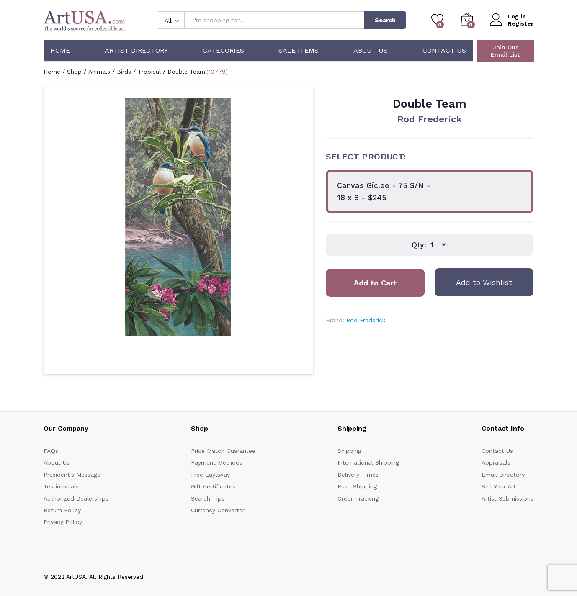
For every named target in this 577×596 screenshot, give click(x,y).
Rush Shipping (357, 486)
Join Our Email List (505, 51)
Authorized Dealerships (76, 498)
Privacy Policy (63, 522)
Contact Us (444, 50)
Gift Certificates (213, 486)
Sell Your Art (499, 486)
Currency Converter (218, 510)
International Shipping (368, 462)
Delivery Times (358, 474)
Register (520, 23)
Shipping (349, 450)
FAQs (51, 450)
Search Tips (207, 498)
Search (385, 20)
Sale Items (298, 50)
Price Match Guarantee (223, 450)
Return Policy (62, 510)
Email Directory (503, 474)
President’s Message (72, 474)
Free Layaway (210, 474)
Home (60, 50)
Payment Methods (216, 462)
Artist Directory (136, 50)
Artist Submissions (507, 498)
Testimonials (61, 486)
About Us (370, 50)
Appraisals (496, 462)
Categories (223, 50)
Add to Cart (375, 282)
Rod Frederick (429, 119)
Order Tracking (358, 498)
